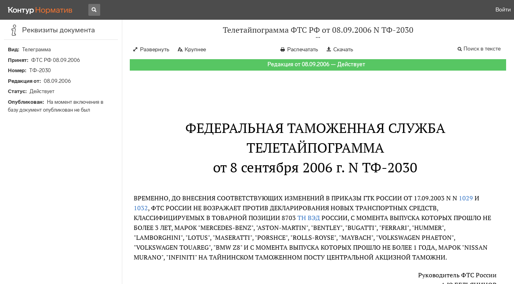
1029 (466, 198)
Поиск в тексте (482, 48)
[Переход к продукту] (40, 10)
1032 (141, 208)
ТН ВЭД (308, 217)
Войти (503, 9)
